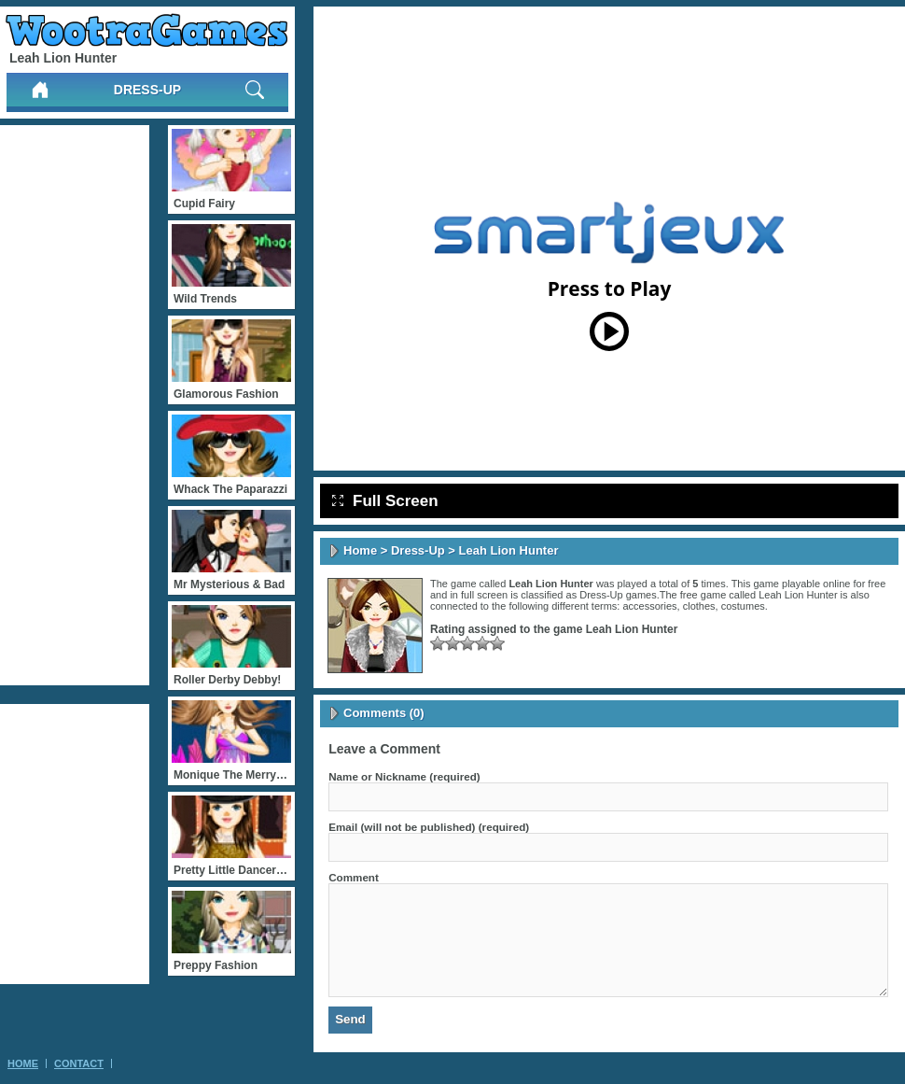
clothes (699, 606)
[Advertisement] (74, 405)
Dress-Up (147, 89)
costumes (743, 606)
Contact (79, 1063)
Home (360, 550)
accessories (649, 606)
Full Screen (385, 501)
